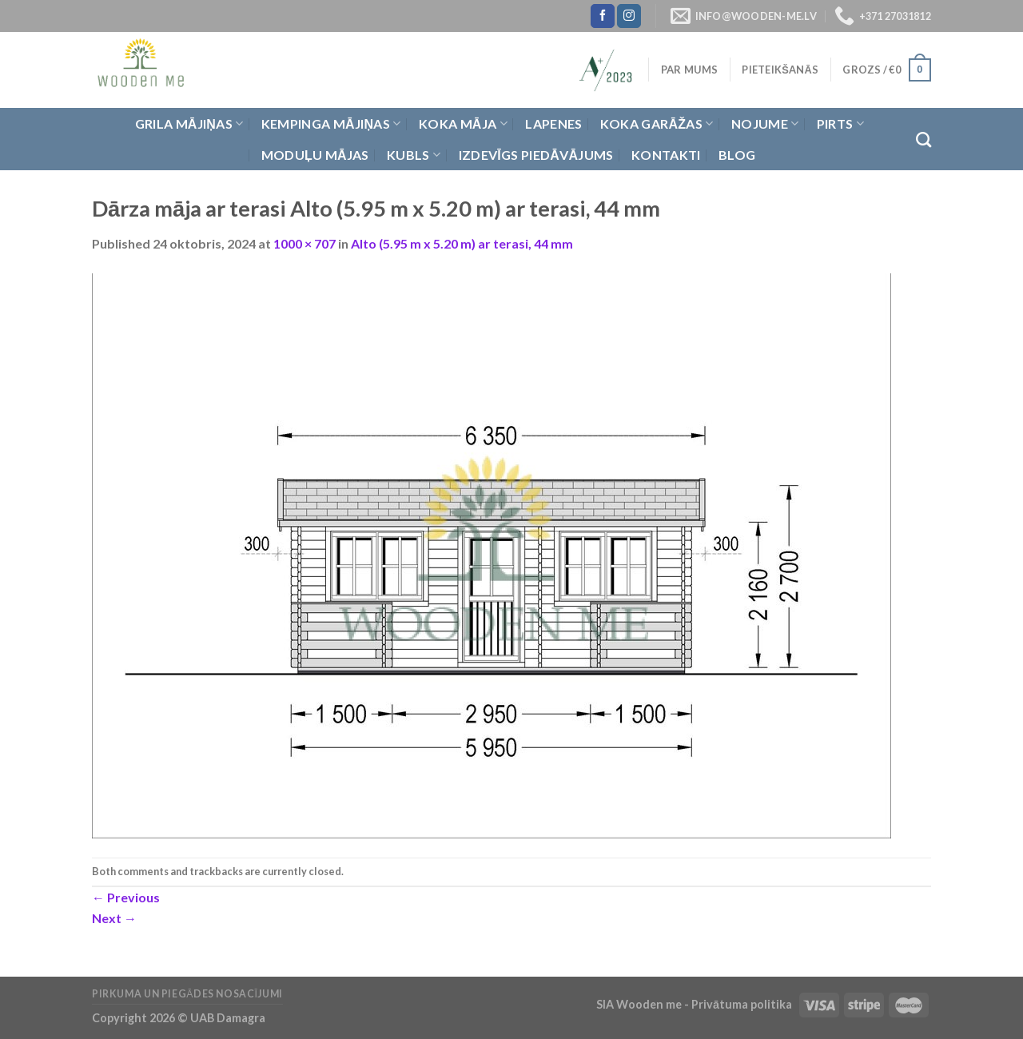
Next (114, 918)
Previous (126, 897)
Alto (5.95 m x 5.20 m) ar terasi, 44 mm (462, 243)
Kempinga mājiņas (331, 124)
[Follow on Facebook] (603, 16)
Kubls (413, 155)
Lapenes (553, 123)
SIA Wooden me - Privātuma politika (695, 1004)
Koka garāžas (657, 124)
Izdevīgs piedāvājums (536, 154)
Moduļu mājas (315, 154)
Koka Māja (463, 124)
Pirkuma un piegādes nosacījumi (187, 994)
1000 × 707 (304, 243)
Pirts (840, 124)
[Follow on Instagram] (629, 16)
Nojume (764, 124)
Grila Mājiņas (189, 124)
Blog (736, 154)
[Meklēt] (923, 139)
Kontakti (666, 154)
